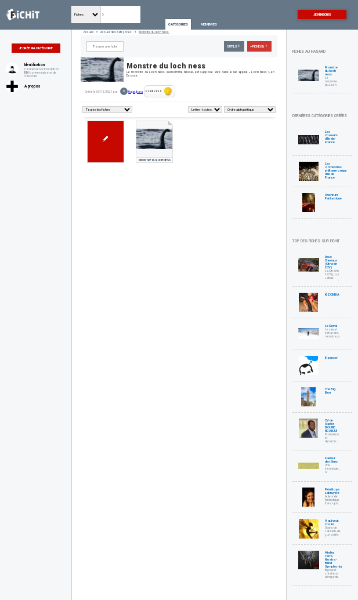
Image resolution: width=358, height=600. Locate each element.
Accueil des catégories (116, 32)
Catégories (178, 24)
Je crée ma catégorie (36, 48)
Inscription (51, 69)
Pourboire (159, 91)
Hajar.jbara (135, 91)
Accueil (88, 32)
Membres (209, 24)
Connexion (32, 69)
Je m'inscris (322, 14)
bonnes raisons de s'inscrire (40, 74)
